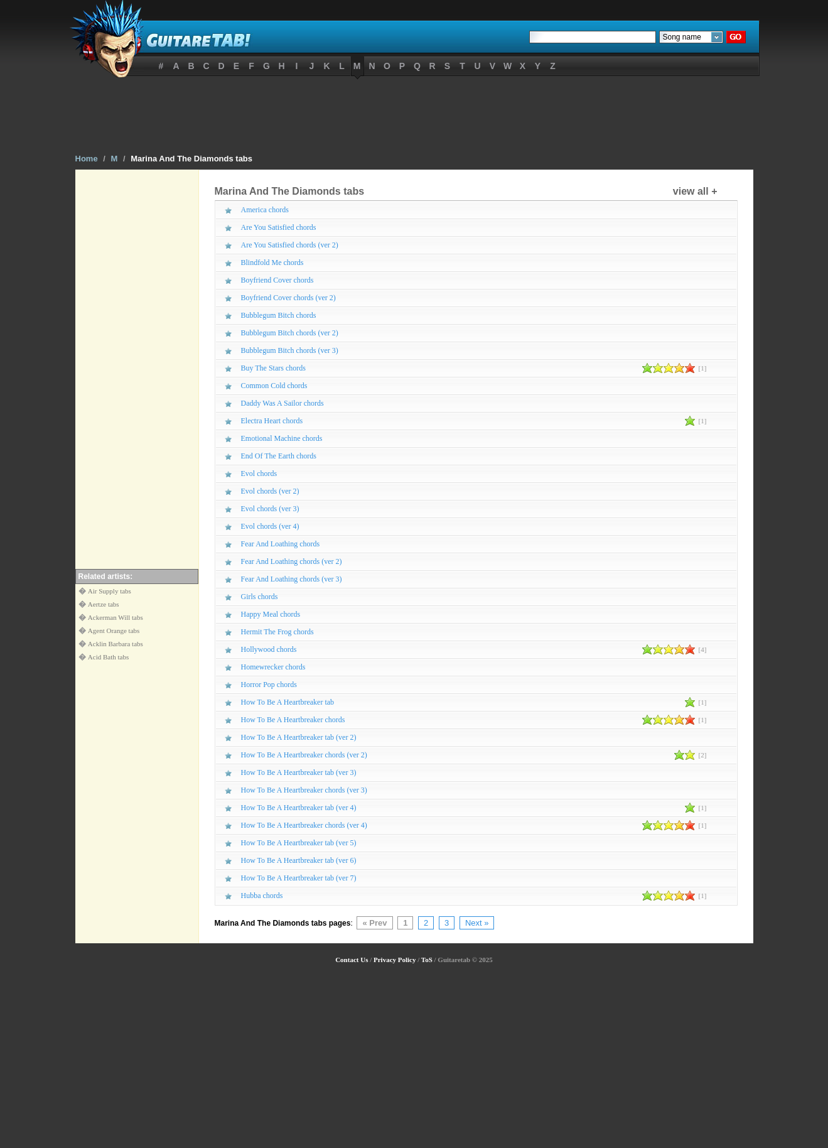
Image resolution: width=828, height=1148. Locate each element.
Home (86, 158)
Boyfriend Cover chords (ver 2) (288, 297)
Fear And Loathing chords (280, 543)
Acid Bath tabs (108, 657)
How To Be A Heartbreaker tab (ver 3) (299, 772)
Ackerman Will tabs (115, 617)
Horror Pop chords (269, 684)
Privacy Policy (395, 959)
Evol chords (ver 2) (270, 491)
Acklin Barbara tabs (115, 643)
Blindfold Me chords (272, 262)
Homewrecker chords (273, 667)
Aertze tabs (103, 604)
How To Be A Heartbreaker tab (288, 702)
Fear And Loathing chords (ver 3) (291, 579)
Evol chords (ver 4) (270, 526)
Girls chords (259, 596)
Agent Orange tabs (113, 630)
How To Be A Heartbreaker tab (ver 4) (299, 807)
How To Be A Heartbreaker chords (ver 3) (304, 790)
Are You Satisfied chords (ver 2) (289, 245)
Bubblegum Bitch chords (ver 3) (289, 350)
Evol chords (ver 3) (270, 508)
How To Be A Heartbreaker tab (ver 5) (299, 842)
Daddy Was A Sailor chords (282, 403)
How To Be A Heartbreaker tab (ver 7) (299, 878)
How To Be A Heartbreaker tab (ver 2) (299, 737)
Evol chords (259, 473)
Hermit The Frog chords (277, 631)
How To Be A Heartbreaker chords (293, 719)
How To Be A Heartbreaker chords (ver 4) (304, 825)
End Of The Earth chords (278, 456)
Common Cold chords (274, 385)
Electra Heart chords (272, 420)
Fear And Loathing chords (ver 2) (291, 561)
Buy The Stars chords (273, 368)
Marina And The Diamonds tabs (191, 158)
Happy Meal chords (271, 614)
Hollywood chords (269, 649)
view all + (695, 191)
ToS (427, 959)
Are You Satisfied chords (278, 227)
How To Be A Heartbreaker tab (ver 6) (299, 860)
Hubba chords (262, 895)
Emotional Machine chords (282, 438)
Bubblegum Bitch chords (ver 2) (289, 332)
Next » (477, 923)
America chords (265, 209)
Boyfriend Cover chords (277, 280)
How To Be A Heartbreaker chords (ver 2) (304, 754)
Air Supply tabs (109, 591)
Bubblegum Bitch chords (278, 315)
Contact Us (351, 959)
